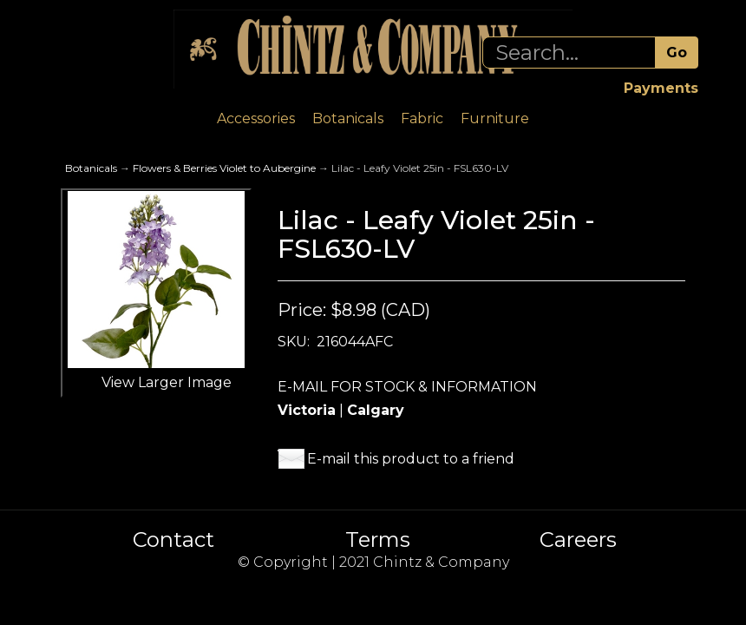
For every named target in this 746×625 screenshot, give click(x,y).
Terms (377, 540)
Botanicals (347, 118)
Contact (173, 540)
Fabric (422, 118)
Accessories (256, 118)
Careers (578, 540)
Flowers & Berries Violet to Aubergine (224, 167)
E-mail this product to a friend (410, 459)
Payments (661, 88)
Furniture (495, 118)
